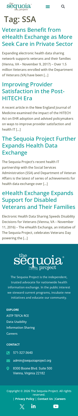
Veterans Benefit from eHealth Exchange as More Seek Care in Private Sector (37, 36)
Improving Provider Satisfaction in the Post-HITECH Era (33, 91)
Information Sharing (20, 327)
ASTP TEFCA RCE (17, 316)
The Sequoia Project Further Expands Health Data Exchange (39, 145)
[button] (47, 6)
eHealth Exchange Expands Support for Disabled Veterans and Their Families (38, 200)
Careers (11, 333)
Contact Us (45, 399)
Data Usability (16, 322)
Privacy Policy (24, 399)
